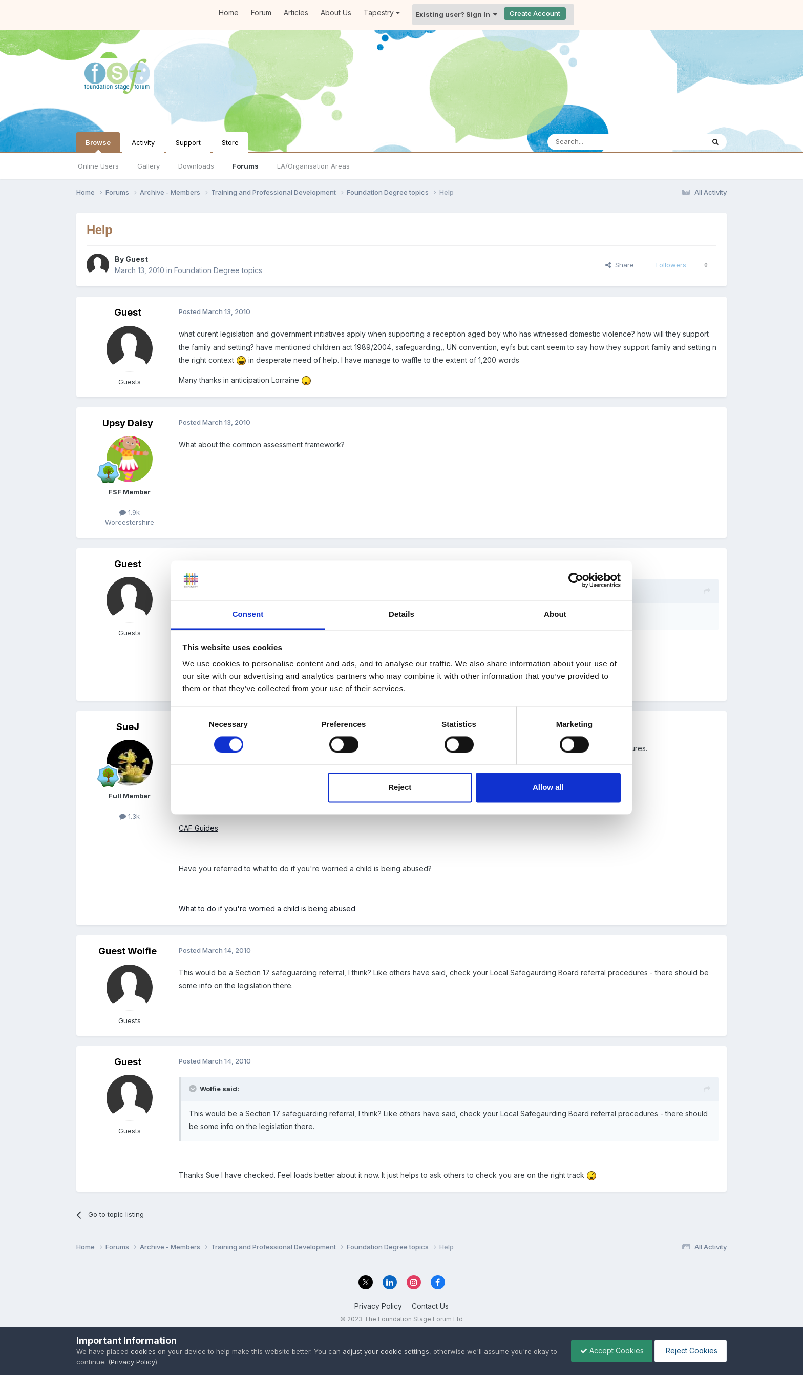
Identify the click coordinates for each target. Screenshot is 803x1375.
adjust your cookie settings (386, 1351)
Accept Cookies (607, 1350)
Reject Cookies (689, 1350)
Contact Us (430, 1306)
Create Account (535, 13)
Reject (399, 787)
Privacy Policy (378, 1306)
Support (188, 142)
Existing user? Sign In (456, 14)
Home (229, 12)
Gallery (148, 166)
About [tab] (555, 614)
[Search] (599, 142)
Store (230, 142)
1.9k (129, 512)
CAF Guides (198, 828)
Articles (296, 12)
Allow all (548, 787)
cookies (143, 1351)
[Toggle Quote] (193, 1089)
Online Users (98, 166)
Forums (246, 166)
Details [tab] (401, 614)
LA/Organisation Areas (313, 166)
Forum (261, 12)
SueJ (127, 726)
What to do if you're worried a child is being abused (267, 908)
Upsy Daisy (127, 423)
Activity (143, 142)
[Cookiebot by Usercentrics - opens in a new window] (576, 580)
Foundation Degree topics (218, 270)
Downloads (196, 166)
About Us (336, 12)
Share (619, 265)
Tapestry (382, 12)
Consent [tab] (248, 614)
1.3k (129, 816)
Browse (98, 145)
